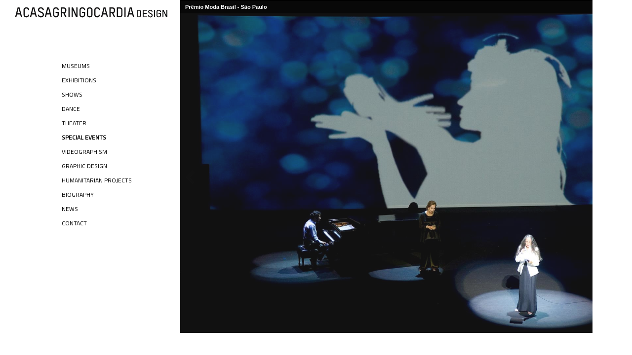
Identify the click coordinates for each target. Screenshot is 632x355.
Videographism (84, 151)
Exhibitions (79, 80)
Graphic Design (84, 166)
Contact (74, 223)
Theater (74, 123)
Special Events (84, 137)
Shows (72, 94)
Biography (78, 194)
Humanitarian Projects (97, 180)
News (70, 208)
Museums (76, 66)
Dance (71, 108)
